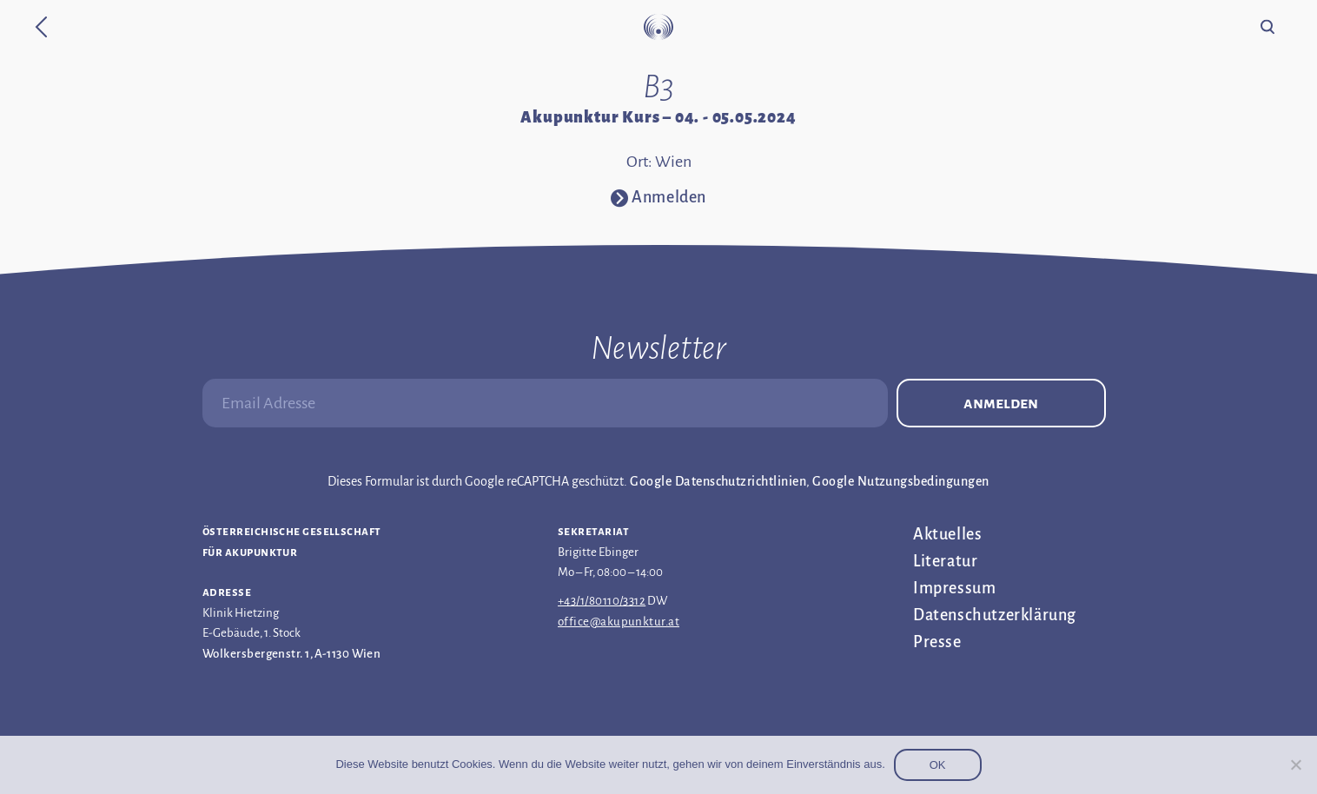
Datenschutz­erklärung (994, 615)
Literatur (945, 561)
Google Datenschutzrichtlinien (718, 481)
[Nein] (1295, 764)
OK (938, 764)
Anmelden (1000, 403)
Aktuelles (947, 534)
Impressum (954, 588)
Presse (937, 642)
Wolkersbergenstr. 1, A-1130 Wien (291, 653)
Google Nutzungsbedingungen (900, 481)
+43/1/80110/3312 (601, 600)
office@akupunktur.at (618, 621)
